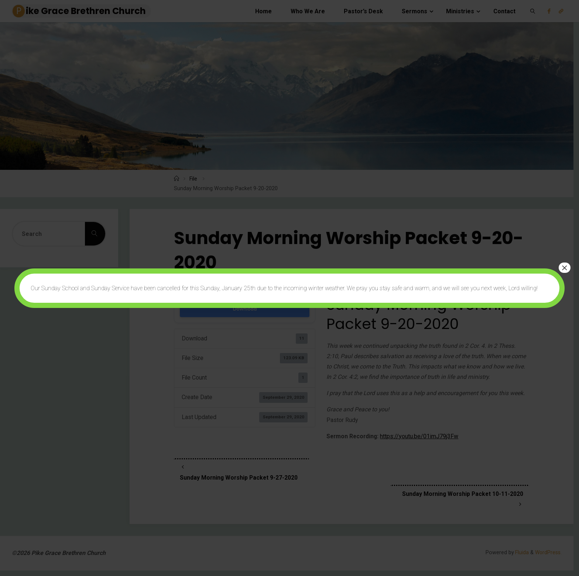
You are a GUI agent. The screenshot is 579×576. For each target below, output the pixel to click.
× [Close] (564, 268)
